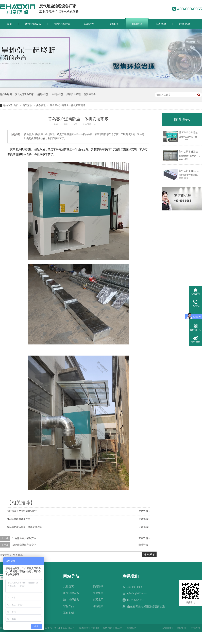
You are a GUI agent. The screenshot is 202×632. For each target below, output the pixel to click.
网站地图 (98, 606)
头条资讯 (41, 105)
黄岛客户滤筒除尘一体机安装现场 (67, 105)
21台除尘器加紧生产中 (18, 519)
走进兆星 (98, 593)
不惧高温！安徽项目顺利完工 (22, 511)
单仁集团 (181, 628)
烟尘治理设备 (71, 599)
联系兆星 (98, 599)
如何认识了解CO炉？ (190, 170)
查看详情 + (144, 538)
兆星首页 (68, 586)
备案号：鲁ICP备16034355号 (60, 628)
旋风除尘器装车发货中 (24, 544)
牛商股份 (195, 628)
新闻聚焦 (28, 105)
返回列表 (149, 554)
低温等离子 (90, 94)
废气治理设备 (71, 593)
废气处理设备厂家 (24, 94)
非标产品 (68, 606)
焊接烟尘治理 (73, 94)
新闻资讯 (98, 586)
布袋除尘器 (57, 94)
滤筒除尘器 (42, 94)
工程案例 (68, 612)
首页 (16, 105)
